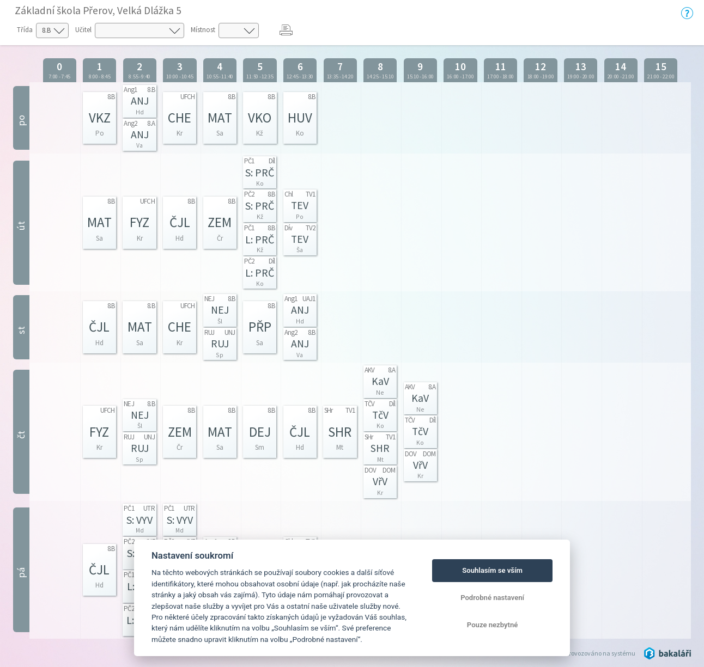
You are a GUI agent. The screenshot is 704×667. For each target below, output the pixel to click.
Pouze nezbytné (492, 625)
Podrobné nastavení (492, 597)
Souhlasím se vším (492, 570)
